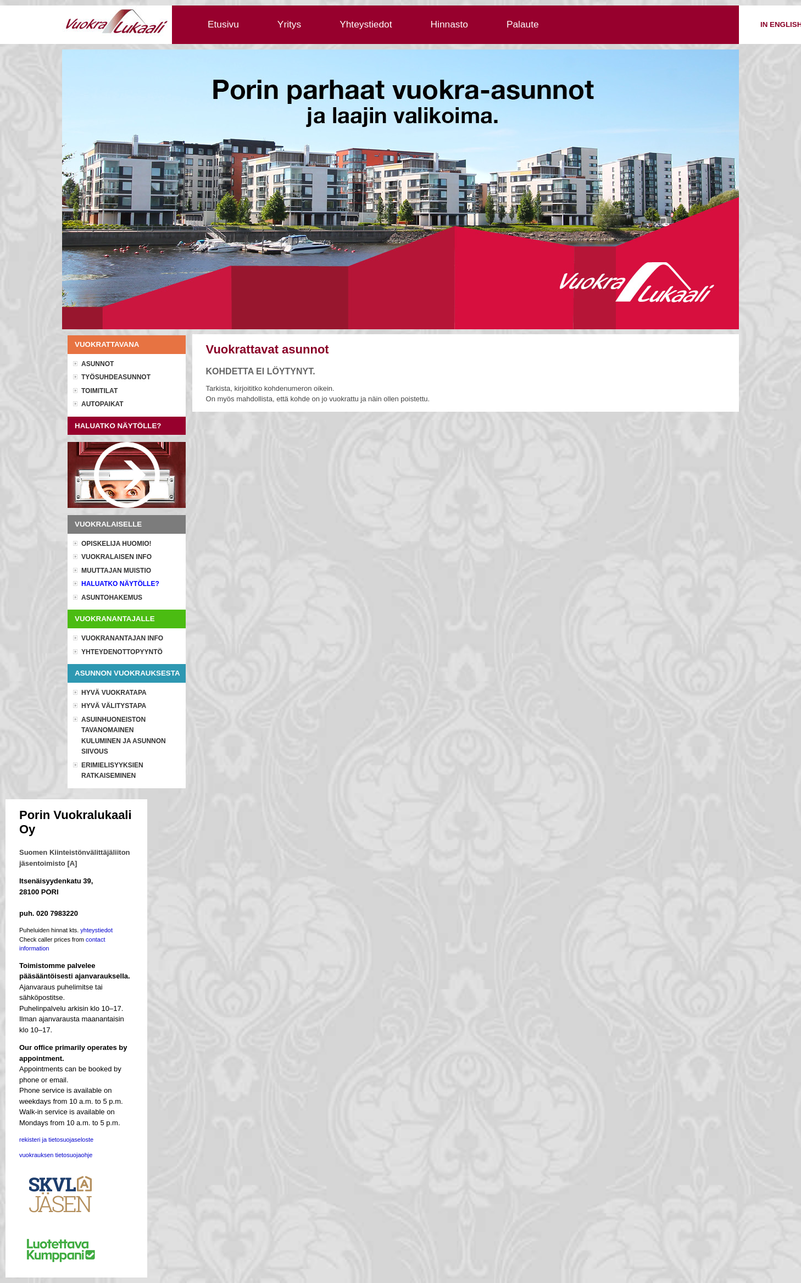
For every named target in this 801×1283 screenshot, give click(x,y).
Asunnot (97, 364)
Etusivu (223, 24)
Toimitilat (99, 391)
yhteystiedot (96, 930)
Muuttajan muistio (116, 570)
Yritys (289, 24)
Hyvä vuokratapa (114, 692)
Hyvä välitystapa (113, 706)
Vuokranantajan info (122, 638)
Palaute (523, 24)
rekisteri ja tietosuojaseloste (56, 1139)
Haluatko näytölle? (120, 584)
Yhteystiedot (366, 24)
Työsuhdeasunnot (116, 377)
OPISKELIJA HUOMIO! (116, 544)
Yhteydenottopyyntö (122, 652)
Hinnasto (449, 24)
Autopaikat (102, 404)
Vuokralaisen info (116, 557)
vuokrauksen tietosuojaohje (55, 1155)
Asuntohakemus (111, 597)
